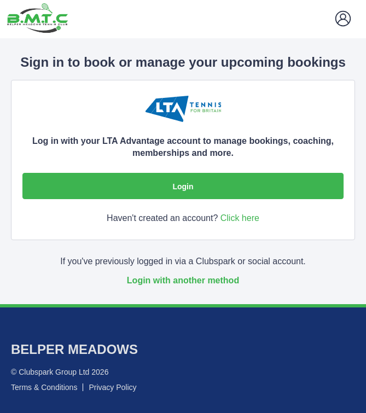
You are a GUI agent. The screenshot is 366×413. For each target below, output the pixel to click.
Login (182, 186)
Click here (239, 218)
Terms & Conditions (44, 387)
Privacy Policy (112, 387)
